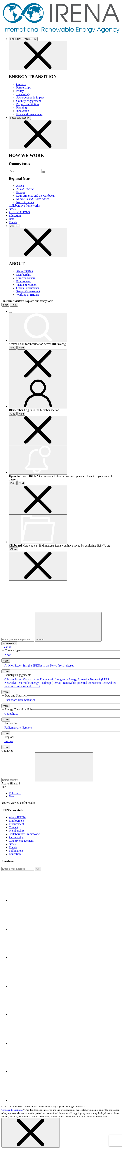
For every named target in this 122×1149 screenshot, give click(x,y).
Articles (9, 665)
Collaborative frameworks (24, 205)
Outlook (21, 84)
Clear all (6, 647)
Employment (16, 820)
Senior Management (28, 291)
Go (38, 868)
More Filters (9, 643)
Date (11, 796)
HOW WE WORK (19, 117)
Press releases (65, 665)
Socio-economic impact (30, 97)
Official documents (27, 288)
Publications (16, 850)
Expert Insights (23, 665)
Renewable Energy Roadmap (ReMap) (39, 682)
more (5, 660)
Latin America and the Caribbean (35, 195)
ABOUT (14, 226)
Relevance (15, 793)
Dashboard (10, 700)
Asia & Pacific (25, 189)
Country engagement (28, 100)
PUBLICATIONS (19, 212)
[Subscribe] (17, 869)
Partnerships (23, 87)
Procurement (23, 281)
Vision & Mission (26, 284)
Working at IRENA (27, 294)
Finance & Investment (29, 114)
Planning (21, 107)
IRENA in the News (45, 665)
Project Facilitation (27, 104)
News (12, 209)
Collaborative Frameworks (39, 679)
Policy (20, 90)
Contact (13, 827)
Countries (7, 750)
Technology (23, 94)
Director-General (26, 278)
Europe (20, 192)
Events (13, 222)
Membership (23, 274)
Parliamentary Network (18, 727)
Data (11, 219)
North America (25, 202)
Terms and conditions (12, 1109)
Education (15, 215)
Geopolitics (11, 713)
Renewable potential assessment (82, 682)
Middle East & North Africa (32, 199)
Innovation (22, 110)
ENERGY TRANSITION (23, 39)
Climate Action (13, 679)
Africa (20, 185)
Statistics (29, 700)
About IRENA (24, 271)
